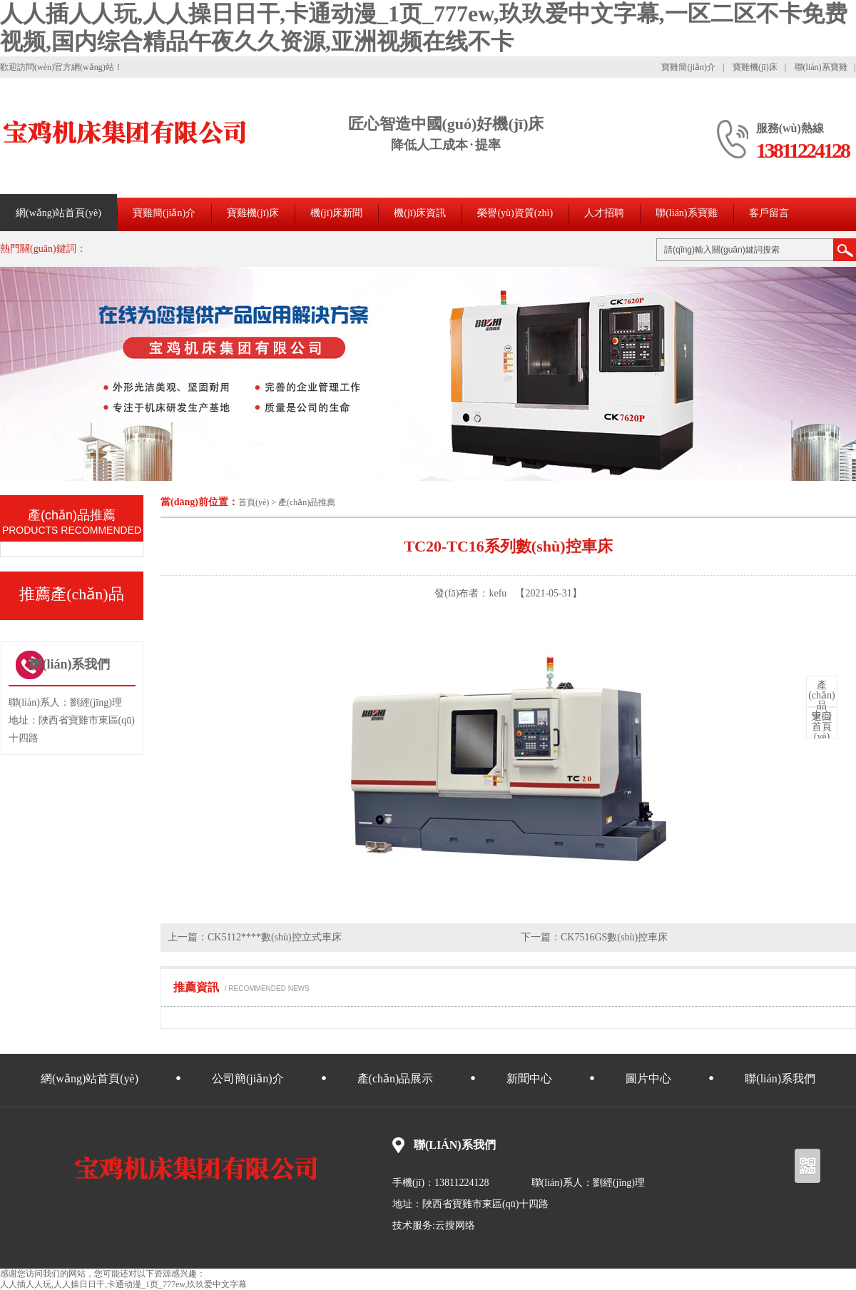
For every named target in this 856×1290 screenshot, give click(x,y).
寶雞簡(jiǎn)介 (688, 67)
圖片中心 (648, 1078)
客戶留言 (769, 213)
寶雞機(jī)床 (755, 67)
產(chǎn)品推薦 (306, 502)
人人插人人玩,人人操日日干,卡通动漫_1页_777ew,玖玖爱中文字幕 (123, 1284)
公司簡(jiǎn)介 (248, 1078)
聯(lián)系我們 (780, 1078)
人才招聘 (604, 213)
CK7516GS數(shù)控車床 (614, 937)
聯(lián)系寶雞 (821, 67)
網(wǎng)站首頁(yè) (58, 213)
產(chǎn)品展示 (395, 1078)
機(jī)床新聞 (336, 213)
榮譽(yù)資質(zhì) (515, 213)
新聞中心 (529, 1078)
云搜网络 (455, 1225)
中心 (822, 701)
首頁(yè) (253, 502)
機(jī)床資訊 (420, 213)
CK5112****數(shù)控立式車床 (275, 937)
